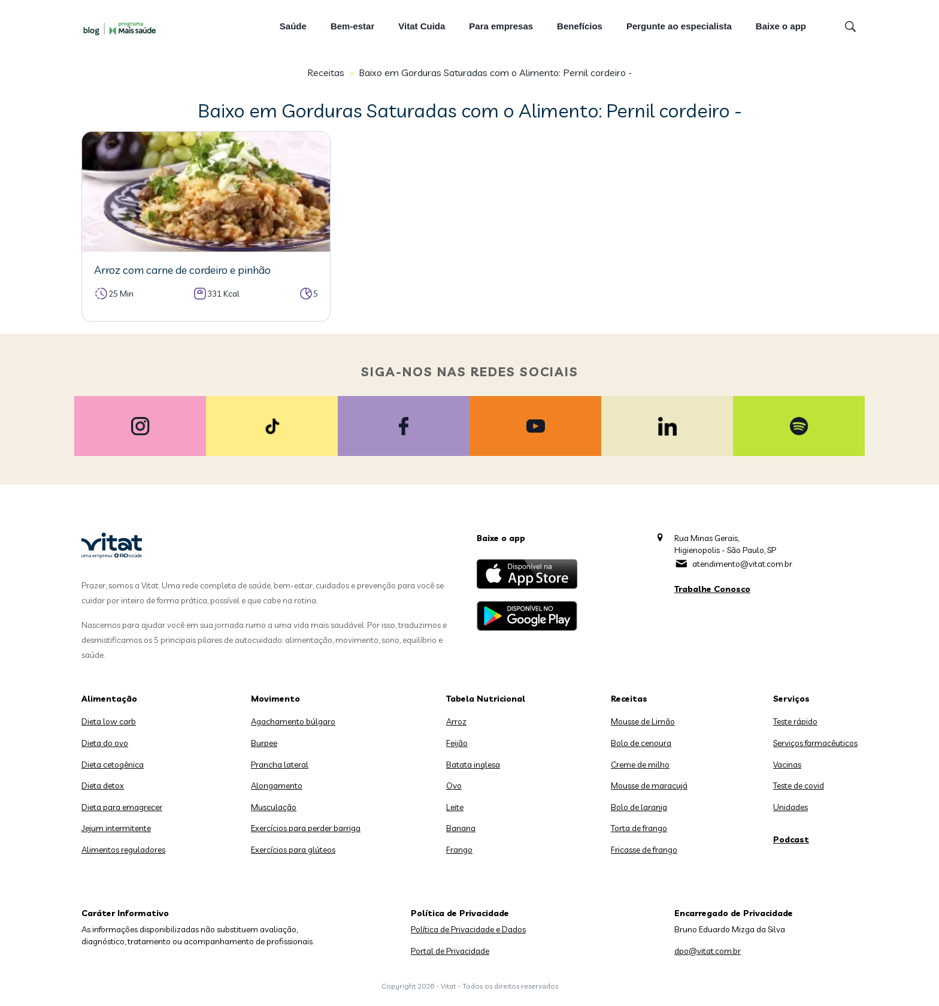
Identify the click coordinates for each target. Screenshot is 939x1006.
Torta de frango (639, 828)
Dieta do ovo (104, 743)
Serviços (791, 698)
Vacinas (787, 764)
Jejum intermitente (116, 828)
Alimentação (109, 698)
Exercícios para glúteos (293, 849)
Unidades (790, 807)
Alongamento (276, 785)
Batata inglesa (473, 764)
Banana (460, 828)
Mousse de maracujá (649, 785)
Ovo (454, 785)
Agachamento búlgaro (293, 721)
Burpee (264, 743)
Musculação (273, 807)
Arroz (456, 721)
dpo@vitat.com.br (707, 950)
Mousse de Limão (643, 721)
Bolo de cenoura (641, 743)
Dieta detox (102, 785)
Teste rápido (795, 721)
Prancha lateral (279, 764)
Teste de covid (798, 785)
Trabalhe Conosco (712, 589)
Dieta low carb (108, 721)
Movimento (275, 698)
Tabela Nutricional (485, 698)
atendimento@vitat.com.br (742, 563)
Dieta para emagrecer (121, 807)
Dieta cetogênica (112, 764)
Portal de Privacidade (450, 950)
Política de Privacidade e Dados (468, 929)
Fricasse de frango (644, 849)
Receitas (325, 72)
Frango (459, 849)
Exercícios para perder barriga (306, 828)
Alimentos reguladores (123, 849)
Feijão (457, 743)
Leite (455, 807)
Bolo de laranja (639, 807)
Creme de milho (640, 764)
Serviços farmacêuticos (815, 743)
